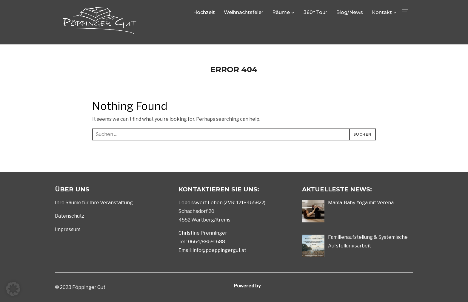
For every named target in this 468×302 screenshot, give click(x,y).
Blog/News (349, 12)
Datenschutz (69, 216)
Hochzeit (204, 12)
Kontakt (382, 12)
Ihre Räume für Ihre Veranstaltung (94, 202)
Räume (281, 12)
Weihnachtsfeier (243, 12)
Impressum (67, 229)
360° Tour (315, 12)
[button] (13, 289)
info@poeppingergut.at (219, 250)
